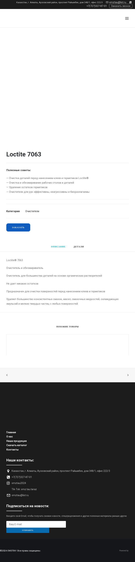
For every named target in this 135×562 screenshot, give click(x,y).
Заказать (18, 227)
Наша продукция (16, 441)
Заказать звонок (120, 6)
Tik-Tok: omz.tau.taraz (24, 489)
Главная (11, 432)
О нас (9, 436)
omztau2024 (19, 483)
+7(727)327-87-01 (22, 477)
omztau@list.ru (116, 2)
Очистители (32, 211)
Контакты (12, 449)
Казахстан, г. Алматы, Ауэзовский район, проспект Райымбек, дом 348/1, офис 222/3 (59, 2)
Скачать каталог (16, 445)
